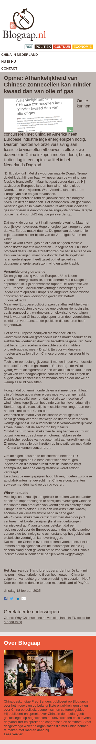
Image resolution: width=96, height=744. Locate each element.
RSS (29, 47)
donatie (33, 583)
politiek (43, 47)
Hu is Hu (8, 61)
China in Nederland (19, 55)
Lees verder (13, 734)
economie (82, 47)
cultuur (62, 47)
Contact (9, 68)
